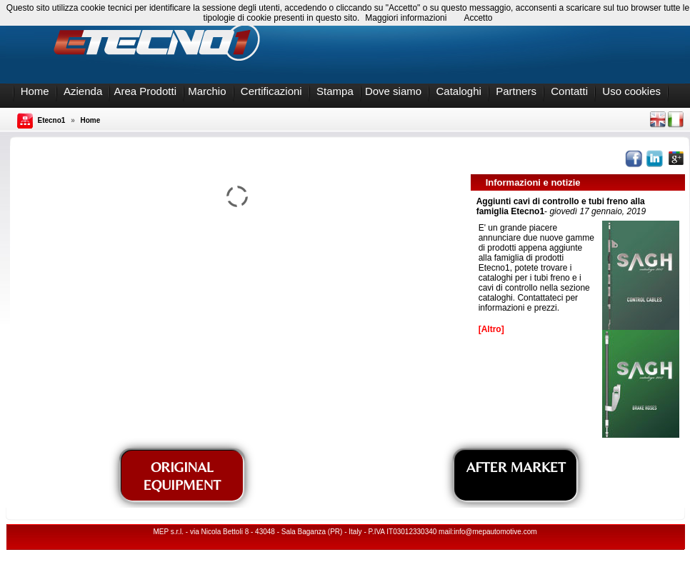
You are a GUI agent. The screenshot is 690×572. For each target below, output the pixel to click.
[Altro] (491, 329)
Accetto (478, 18)
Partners (516, 91)
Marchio (207, 91)
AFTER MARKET (516, 466)
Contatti (569, 91)
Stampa (335, 91)
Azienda (83, 91)
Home (35, 91)
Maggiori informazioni (405, 18)
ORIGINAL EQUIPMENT (182, 475)
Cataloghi (458, 91)
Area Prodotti (145, 91)
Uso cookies (631, 91)
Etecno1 (52, 120)
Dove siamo (393, 91)
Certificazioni (271, 91)
